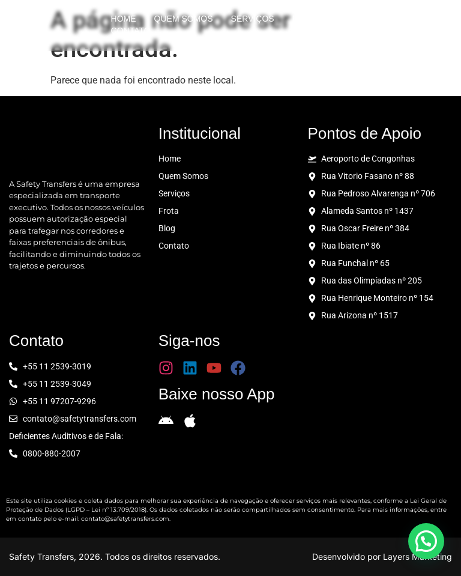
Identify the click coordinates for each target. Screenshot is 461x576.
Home (123, 18)
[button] (426, 541)
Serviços (252, 18)
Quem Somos (183, 18)
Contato (131, 30)
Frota (306, 18)
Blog (349, 18)
